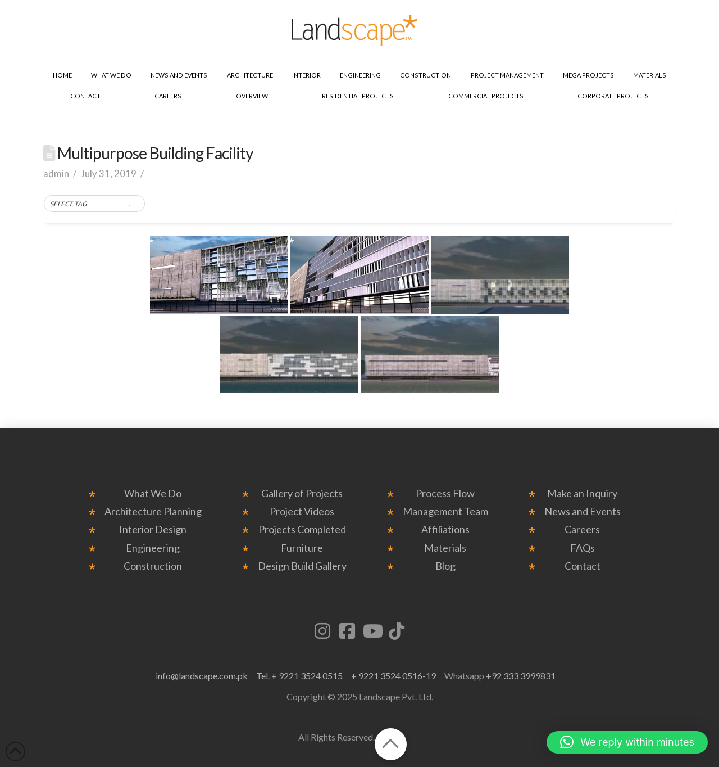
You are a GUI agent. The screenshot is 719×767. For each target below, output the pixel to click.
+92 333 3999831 (521, 675)
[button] (94, 204)
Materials (445, 548)
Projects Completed (302, 529)
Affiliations (445, 529)
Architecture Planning (153, 511)
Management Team (445, 511)
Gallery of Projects (302, 493)
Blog (445, 566)
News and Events (582, 511)
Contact (582, 566)
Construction (153, 566)
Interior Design (152, 529)
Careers (582, 529)
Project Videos (302, 511)
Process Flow (445, 493)
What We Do (152, 493)
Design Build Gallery (302, 566)
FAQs (582, 548)
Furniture (302, 548)
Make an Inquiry (582, 493)
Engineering (153, 548)
